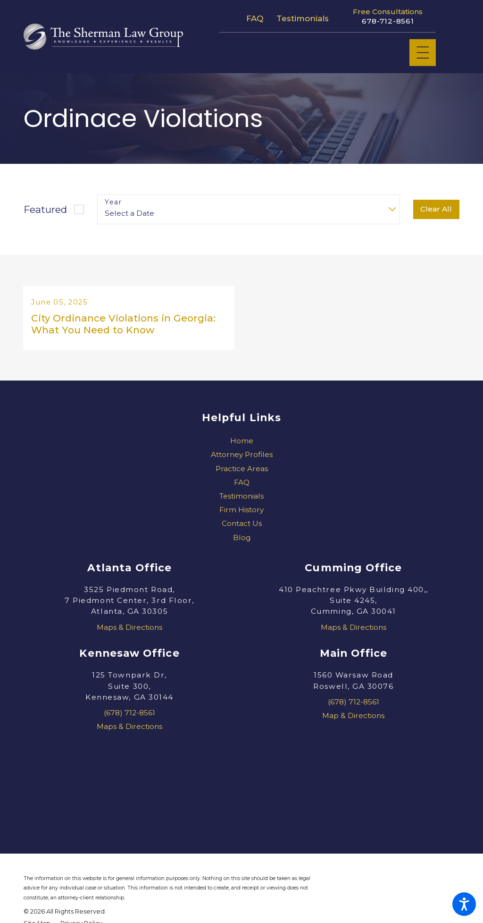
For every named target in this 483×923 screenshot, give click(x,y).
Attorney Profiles (242, 458)
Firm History (241, 513)
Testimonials (302, 18)
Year (113, 202)
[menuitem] (241, 445)
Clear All (436, 208)
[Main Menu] (422, 52)
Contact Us (242, 527)
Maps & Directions (129, 631)
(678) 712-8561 (129, 716)
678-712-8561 (388, 21)
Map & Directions (353, 719)
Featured (45, 209)
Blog (241, 541)
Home (241, 444)
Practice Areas (242, 472)
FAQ (254, 18)
